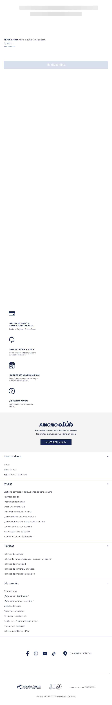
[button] (10, 46)
